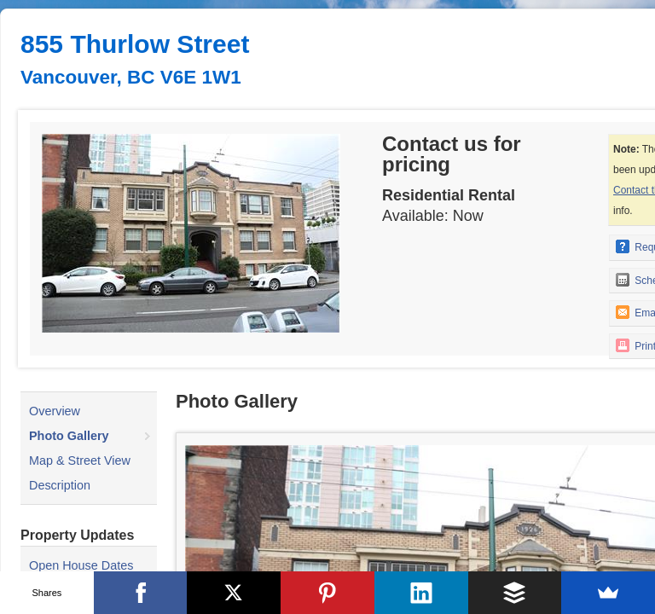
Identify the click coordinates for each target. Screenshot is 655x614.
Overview (54, 411)
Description (59, 485)
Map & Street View (79, 460)
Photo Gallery (69, 436)
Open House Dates (81, 565)
